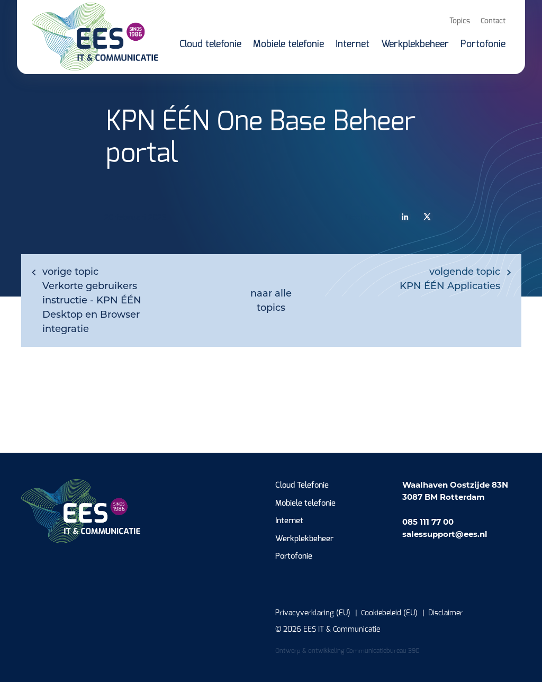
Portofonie (293, 556)
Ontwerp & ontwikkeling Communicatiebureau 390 (347, 651)
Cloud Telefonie (302, 485)
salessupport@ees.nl (444, 534)
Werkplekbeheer (304, 539)
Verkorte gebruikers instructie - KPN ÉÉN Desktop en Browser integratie (91, 300)
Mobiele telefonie (305, 503)
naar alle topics (271, 300)
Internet (289, 521)
